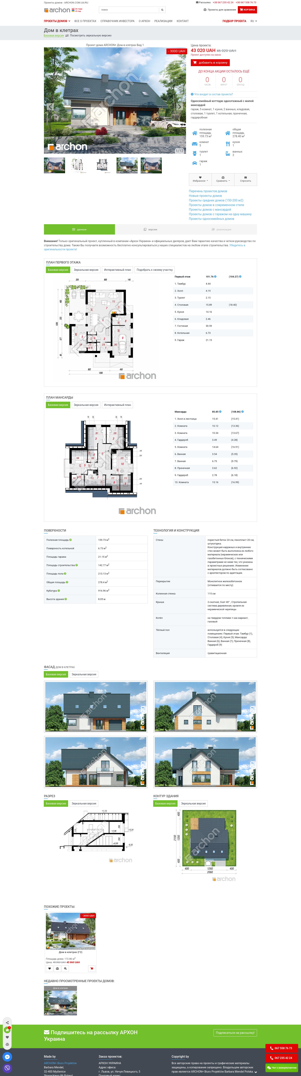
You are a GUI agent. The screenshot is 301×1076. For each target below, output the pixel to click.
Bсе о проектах (85, 21)
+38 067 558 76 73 (246, 2)
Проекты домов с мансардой (210, 209)
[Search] (132, 10)
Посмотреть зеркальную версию (91, 35)
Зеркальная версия (86, 269)
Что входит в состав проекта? (212, 94)
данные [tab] (79, 229)
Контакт (183, 21)
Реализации (164, 21)
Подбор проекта (234, 21)
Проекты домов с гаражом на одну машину (220, 214)
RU (254, 21)
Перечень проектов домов (208, 191)
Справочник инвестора (118, 21)
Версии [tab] (150, 229)
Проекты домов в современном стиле (216, 205)
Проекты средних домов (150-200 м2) (216, 200)
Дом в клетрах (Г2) (70, 952)
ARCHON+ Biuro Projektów (60, 1063)
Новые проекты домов (205, 196)
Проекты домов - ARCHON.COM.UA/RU (66, 2)
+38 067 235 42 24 (223, 2)
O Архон (144, 21)
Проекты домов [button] (57, 21)
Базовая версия (54, 35)
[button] (7, 1022)
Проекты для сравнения (219, 9)
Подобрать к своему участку (155, 269)
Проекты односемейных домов (211, 219)
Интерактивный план (117, 269)
